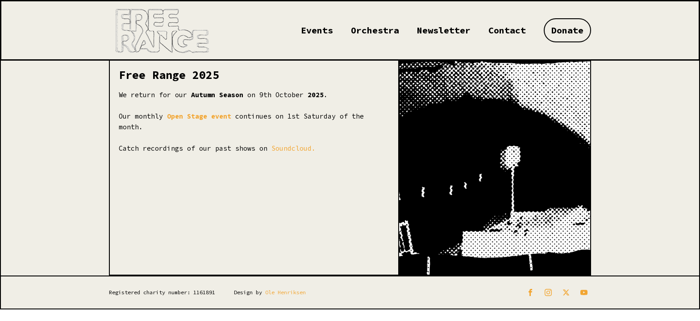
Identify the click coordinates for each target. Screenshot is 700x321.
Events (317, 30)
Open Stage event (199, 116)
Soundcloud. (293, 148)
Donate (567, 30)
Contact (507, 30)
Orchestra (375, 30)
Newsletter (444, 30)
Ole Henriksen (285, 292)
